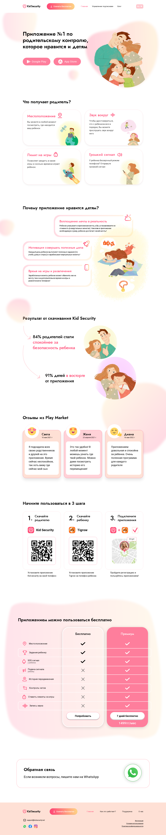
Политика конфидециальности (132, 826)
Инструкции (139, 821)
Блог (119, 6)
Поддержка (127, 811)
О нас (141, 811)
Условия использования (134, 823)
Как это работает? (108, 811)
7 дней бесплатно (127, 716)
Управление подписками (102, 6)
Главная (84, 6)
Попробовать (83, 716)
